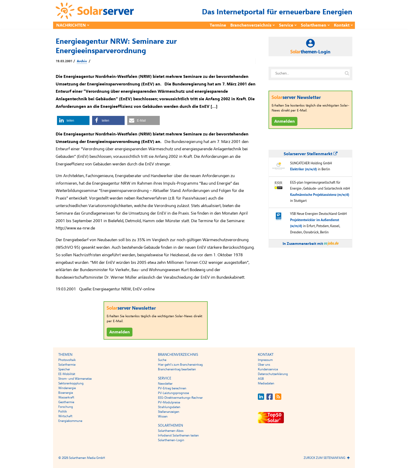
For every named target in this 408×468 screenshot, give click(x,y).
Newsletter (165, 384)
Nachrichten (71, 25)
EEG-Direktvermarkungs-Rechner (180, 398)
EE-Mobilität (66, 374)
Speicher (64, 369)
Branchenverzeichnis (250, 25)
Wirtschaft (65, 416)
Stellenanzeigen (168, 412)
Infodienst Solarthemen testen (178, 435)
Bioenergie (65, 393)
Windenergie (67, 388)
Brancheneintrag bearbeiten (177, 369)
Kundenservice (268, 369)
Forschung (65, 407)
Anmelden (119, 332)
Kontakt (341, 25)
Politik (62, 411)
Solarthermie (66, 365)
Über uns (264, 365)
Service (286, 25)
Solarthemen (313, 25)
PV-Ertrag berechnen (172, 388)
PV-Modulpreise (169, 402)
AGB (261, 379)
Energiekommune (70, 421)
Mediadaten (266, 383)
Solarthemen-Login (171, 440)
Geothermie (66, 402)
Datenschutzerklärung (273, 374)
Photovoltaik (67, 360)
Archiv (82, 61)
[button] (73, 120)
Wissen (163, 416)
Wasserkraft (66, 397)
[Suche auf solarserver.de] (347, 73)
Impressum (265, 360)
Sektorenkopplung (71, 383)
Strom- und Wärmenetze (75, 379)
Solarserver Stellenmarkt (310, 154)
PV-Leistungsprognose (173, 393)
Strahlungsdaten (169, 407)
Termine (218, 25)
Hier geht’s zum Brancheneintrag (180, 365)
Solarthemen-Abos (170, 431)
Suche (162, 360)
